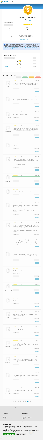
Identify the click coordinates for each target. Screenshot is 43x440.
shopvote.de (6, 60)
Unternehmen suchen (20, 1)
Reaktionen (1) (16, 234)
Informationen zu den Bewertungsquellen (31, 68)
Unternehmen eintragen (26, 416)
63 (30, 401)
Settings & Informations (21, 434)
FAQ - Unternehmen (25, 418)
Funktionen (14, 1)
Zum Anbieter (8, 25)
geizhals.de (6, 66)
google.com (6, 63)
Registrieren (5, 417)
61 (25, 401)
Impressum (4, 436)
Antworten (37, 91)
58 (18, 77)
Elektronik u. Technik (25, 20)
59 (20, 401)
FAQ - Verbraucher (6, 419)
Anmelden (4, 416)
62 (28, 401)
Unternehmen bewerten (9, 22)
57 (15, 401)
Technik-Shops (32, 20)
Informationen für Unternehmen (27, 417)
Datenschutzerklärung (10, 436)
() (36, 88)
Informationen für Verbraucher (7, 418)
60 (23, 401)
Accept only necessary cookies (9, 434)
